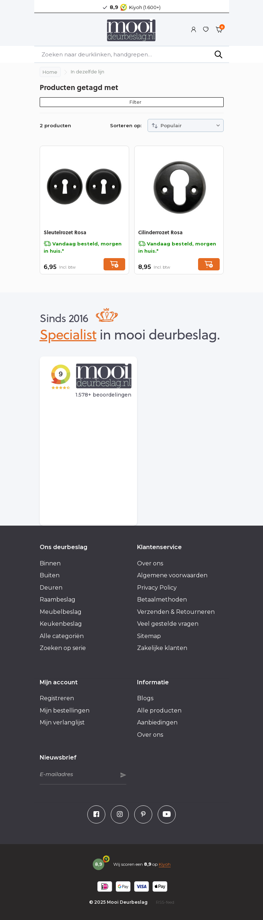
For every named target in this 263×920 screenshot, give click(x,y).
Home (50, 72)
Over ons (150, 563)
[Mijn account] (193, 30)
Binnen (50, 563)
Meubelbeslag (61, 611)
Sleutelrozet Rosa (65, 232)
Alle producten (159, 710)
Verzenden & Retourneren (176, 611)
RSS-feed (165, 902)
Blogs (145, 698)
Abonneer (123, 775)
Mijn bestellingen (64, 710)
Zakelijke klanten (162, 648)
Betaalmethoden (162, 599)
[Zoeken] (132, 54)
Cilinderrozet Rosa (160, 232)
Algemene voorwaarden (172, 575)
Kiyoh (165, 864)
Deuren (51, 587)
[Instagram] (120, 814)
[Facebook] (96, 814)
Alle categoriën (62, 636)
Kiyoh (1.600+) (145, 7)
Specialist (68, 334)
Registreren (57, 698)
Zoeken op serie (63, 648)
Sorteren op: (125, 125)
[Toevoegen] (114, 264)
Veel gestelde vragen (167, 623)
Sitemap (149, 636)
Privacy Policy (157, 587)
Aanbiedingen (157, 722)
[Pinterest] (143, 814)
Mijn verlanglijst (62, 722)
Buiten (50, 575)
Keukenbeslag (61, 623)
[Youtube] (167, 814)
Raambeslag (57, 599)
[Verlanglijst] (206, 30)
